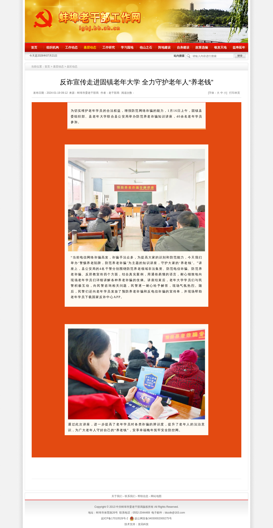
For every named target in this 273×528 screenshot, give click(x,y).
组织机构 (52, 47)
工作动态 (71, 47)
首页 (34, 47)
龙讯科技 (143, 524)
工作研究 (108, 47)
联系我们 (130, 496)
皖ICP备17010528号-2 (114, 518)
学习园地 (127, 47)
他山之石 (146, 47)
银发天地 (220, 47)
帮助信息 (143, 496)
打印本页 (234, 92)
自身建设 (183, 47)
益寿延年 (239, 47)
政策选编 (201, 47)
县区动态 (72, 66)
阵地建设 (164, 47)
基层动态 (90, 47)
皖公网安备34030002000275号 (151, 518)
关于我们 (117, 496)
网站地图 (156, 496)
